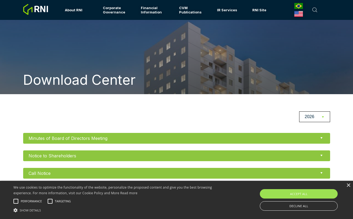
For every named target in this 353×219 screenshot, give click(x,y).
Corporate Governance (114, 10)
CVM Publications (190, 10)
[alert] (176, 200)
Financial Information (151, 10)
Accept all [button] (298, 194)
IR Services (227, 10)
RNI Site (259, 10)
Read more (129, 193)
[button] (119, 209)
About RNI (73, 10)
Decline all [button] (298, 206)
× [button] (348, 185)
